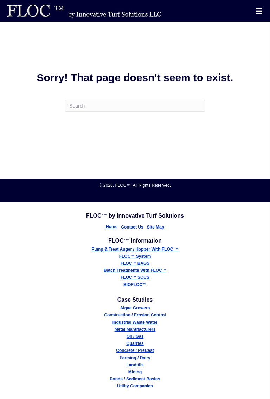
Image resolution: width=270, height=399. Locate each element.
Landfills (134, 364)
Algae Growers (135, 307)
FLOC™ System (135, 256)
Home (111, 227)
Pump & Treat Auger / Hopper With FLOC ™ (134, 249)
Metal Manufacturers (135, 329)
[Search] (135, 106)
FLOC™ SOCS (135, 277)
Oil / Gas (135, 336)
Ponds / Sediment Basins (135, 379)
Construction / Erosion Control (135, 315)
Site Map (155, 227)
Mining (135, 371)
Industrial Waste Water (135, 322)
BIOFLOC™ (135, 284)
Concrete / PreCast (135, 350)
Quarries (134, 343)
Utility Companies (135, 386)
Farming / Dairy (135, 357)
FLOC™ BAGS (135, 263)
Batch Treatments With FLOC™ (135, 270)
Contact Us (132, 227)
